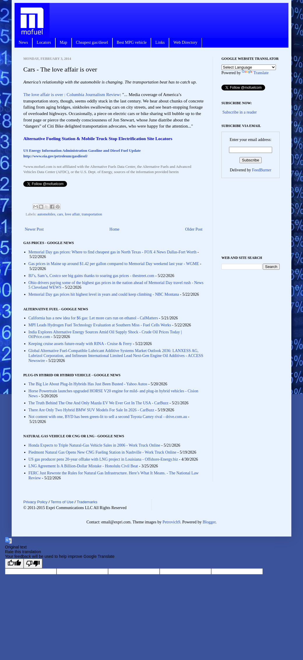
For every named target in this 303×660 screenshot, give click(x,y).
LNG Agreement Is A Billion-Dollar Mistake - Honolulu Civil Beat (83, 466)
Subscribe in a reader (240, 112)
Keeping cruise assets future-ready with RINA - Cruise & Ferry (80, 344)
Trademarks (87, 502)
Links (160, 42)
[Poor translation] (33, 563)
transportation (92, 214)
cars (60, 214)
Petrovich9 (171, 522)
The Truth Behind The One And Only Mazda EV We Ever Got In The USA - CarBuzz (99, 403)
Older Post (194, 229)
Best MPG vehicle (132, 42)
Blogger (208, 522)
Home (114, 229)
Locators (44, 42)
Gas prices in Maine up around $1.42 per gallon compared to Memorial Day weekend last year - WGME (114, 264)
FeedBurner (261, 170)
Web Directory (185, 42)
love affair (72, 214)
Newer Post (34, 229)
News (23, 42)
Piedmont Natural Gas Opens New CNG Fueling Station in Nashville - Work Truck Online (103, 452)
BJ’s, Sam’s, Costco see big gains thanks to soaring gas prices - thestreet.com (91, 276)
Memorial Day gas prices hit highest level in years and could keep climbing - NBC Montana (104, 294)
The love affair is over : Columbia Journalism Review (71, 94)
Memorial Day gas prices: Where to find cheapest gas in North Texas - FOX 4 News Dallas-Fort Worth (113, 252)
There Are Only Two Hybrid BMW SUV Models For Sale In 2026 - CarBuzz (91, 410)
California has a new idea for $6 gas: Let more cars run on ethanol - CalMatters (93, 318)
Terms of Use (62, 502)
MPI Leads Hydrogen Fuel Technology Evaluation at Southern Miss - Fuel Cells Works (100, 325)
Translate (255, 73)
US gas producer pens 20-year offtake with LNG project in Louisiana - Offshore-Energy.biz (103, 459)
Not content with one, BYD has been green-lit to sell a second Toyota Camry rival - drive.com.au (108, 417)
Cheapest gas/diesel (92, 42)
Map (63, 42)
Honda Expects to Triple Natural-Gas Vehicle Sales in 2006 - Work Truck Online (95, 445)
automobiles (46, 214)
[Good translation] (14, 563)
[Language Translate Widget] (248, 67)
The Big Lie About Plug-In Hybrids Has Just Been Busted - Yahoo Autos (88, 384)
